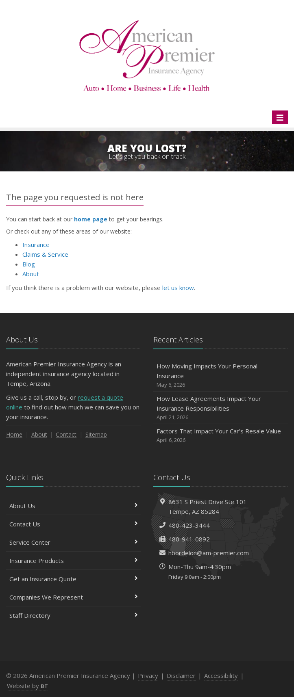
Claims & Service (45, 254)
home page (90, 219)
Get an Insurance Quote (73, 579)
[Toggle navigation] (280, 117)
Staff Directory (73, 615)
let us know (178, 288)
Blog (28, 264)
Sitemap (96, 434)
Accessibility (221, 675)
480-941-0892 (189, 539)
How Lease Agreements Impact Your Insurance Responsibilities (221, 408)
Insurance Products (73, 560)
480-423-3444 (189, 525)
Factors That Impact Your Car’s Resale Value (221, 435)
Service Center (73, 542)
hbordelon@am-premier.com (208, 553)
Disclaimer (181, 675)
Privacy (148, 675)
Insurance (36, 244)
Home (14, 434)
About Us (73, 506)
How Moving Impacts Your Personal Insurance (221, 375)
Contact (66, 434)
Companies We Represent (73, 597)
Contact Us (73, 524)
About (30, 274)
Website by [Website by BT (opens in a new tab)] (27, 686)
